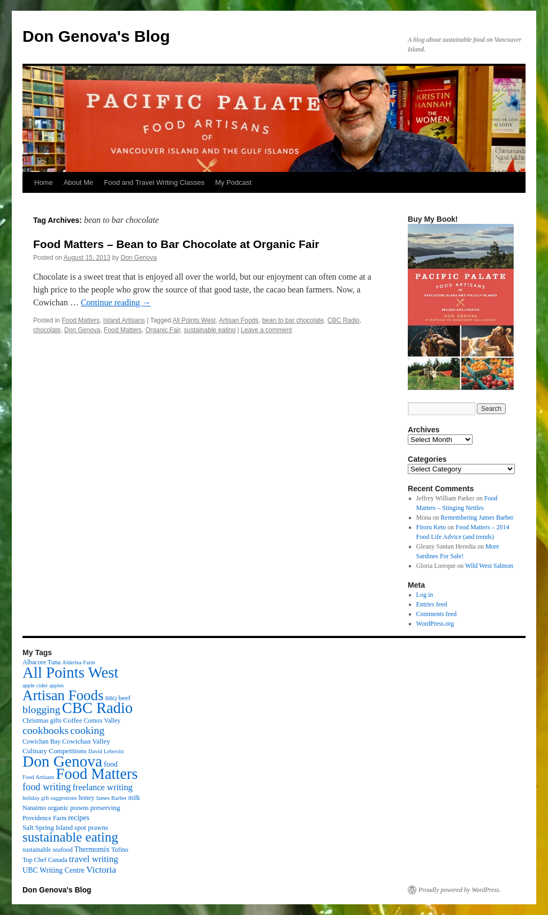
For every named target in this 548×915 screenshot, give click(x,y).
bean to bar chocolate (293, 320)
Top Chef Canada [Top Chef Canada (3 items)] (44, 860)
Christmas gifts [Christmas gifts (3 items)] (42, 720)
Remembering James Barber (477, 517)
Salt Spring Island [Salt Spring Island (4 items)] (47, 827)
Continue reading (116, 302)
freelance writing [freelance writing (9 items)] (102, 787)
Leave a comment (266, 330)
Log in (424, 594)
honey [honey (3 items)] (86, 797)
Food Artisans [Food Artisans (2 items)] (38, 777)
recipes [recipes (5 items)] (78, 817)
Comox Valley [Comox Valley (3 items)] (102, 720)
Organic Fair (162, 330)
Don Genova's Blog (96, 36)
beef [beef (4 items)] (124, 698)
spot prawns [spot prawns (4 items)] (91, 827)
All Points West (193, 320)
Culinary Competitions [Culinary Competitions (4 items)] (54, 751)
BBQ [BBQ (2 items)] (111, 698)
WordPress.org (435, 623)
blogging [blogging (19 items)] (41, 709)
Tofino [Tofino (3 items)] (119, 849)
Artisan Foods (238, 320)
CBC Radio (344, 320)
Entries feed (431, 604)
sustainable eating (210, 330)
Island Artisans (124, 320)
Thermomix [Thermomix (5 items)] (92, 849)
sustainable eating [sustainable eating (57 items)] (70, 837)
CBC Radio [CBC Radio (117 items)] (97, 708)
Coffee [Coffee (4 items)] (72, 720)
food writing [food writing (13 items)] (46, 787)
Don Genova (139, 257)
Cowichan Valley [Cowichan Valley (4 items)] (86, 741)
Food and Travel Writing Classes (154, 182)
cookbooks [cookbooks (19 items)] (45, 730)
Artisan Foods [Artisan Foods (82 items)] (62, 695)
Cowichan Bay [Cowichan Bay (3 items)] (41, 741)
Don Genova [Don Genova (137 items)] (62, 761)
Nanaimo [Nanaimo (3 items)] (34, 808)
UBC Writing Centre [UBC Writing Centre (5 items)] (53, 870)
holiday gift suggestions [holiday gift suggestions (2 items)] (49, 798)
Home (43, 182)
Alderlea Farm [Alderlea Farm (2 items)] (78, 662)
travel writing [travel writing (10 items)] (93, 859)
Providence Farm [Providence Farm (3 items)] (44, 818)
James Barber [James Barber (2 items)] (111, 798)
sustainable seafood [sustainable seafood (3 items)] (47, 849)
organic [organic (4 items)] (58, 808)
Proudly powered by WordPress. (459, 890)
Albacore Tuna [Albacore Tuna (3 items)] (41, 662)
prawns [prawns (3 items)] (79, 808)
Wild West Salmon (489, 565)
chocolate (46, 330)
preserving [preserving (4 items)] (105, 808)
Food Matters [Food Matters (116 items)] (97, 774)
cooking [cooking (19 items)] (87, 730)
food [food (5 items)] (111, 764)
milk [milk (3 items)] (134, 797)
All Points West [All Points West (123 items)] (70, 672)
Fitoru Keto (431, 527)
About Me (79, 182)
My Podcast (233, 182)
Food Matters (81, 320)
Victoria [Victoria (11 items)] (101, 869)
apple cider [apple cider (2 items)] (35, 685)
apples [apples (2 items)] (56, 685)
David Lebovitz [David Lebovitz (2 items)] (106, 751)
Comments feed (436, 614)
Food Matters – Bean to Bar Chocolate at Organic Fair (176, 244)
